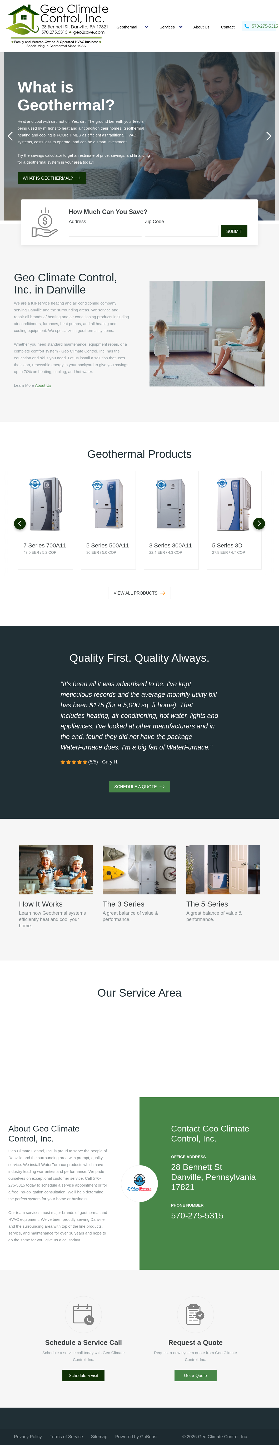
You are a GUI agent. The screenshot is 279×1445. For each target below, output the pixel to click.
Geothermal (127, 27)
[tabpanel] (139, 136)
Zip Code (154, 221)
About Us (201, 27)
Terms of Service (66, 1436)
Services (167, 27)
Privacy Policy (28, 1436)
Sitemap (99, 1436)
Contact (228, 27)
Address (77, 221)
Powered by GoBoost (136, 1436)
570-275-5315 (197, 1215)
